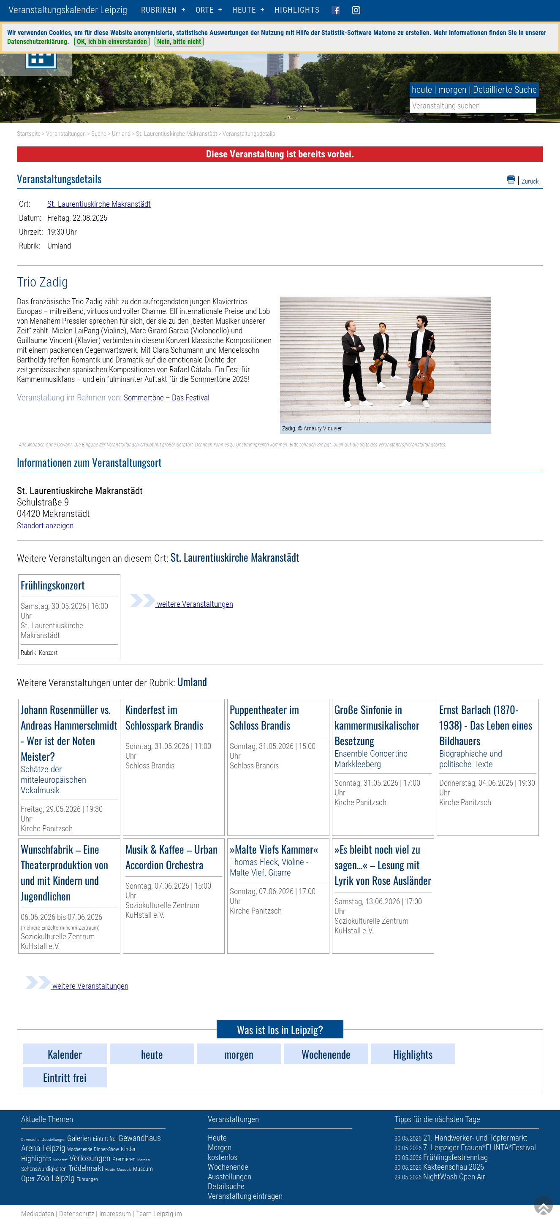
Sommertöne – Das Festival (166, 398)
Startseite (29, 134)
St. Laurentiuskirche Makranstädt (176, 134)
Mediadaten (37, 1213)
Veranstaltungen (66, 134)
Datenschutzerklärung (37, 42)
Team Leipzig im (159, 1213)
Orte (205, 10)
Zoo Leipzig (56, 1178)
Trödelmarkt (85, 1168)
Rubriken (159, 10)
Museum (143, 1168)
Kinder (128, 1149)
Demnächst (31, 1139)
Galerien (79, 1138)
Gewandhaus (139, 1138)
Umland (121, 134)
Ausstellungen (53, 1139)
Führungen (87, 1179)
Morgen (143, 1159)
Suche (98, 134)
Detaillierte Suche (505, 89)
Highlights (297, 10)
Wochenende (79, 1149)
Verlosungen (90, 1158)
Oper (28, 1178)
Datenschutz (76, 1213)
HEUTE (244, 10)
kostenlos (222, 1157)
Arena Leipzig (43, 1148)
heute (422, 89)
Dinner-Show (106, 1149)
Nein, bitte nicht (179, 42)
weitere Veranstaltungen (181, 604)
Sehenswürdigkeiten (44, 1168)
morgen (452, 89)
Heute (110, 1169)
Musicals (124, 1169)
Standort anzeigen (45, 525)
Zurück (530, 181)
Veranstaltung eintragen (245, 1196)
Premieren (124, 1159)
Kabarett (60, 1159)
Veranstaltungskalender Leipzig (67, 10)
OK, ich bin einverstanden (112, 42)
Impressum (115, 1213)
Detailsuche (226, 1186)
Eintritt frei (105, 1138)
